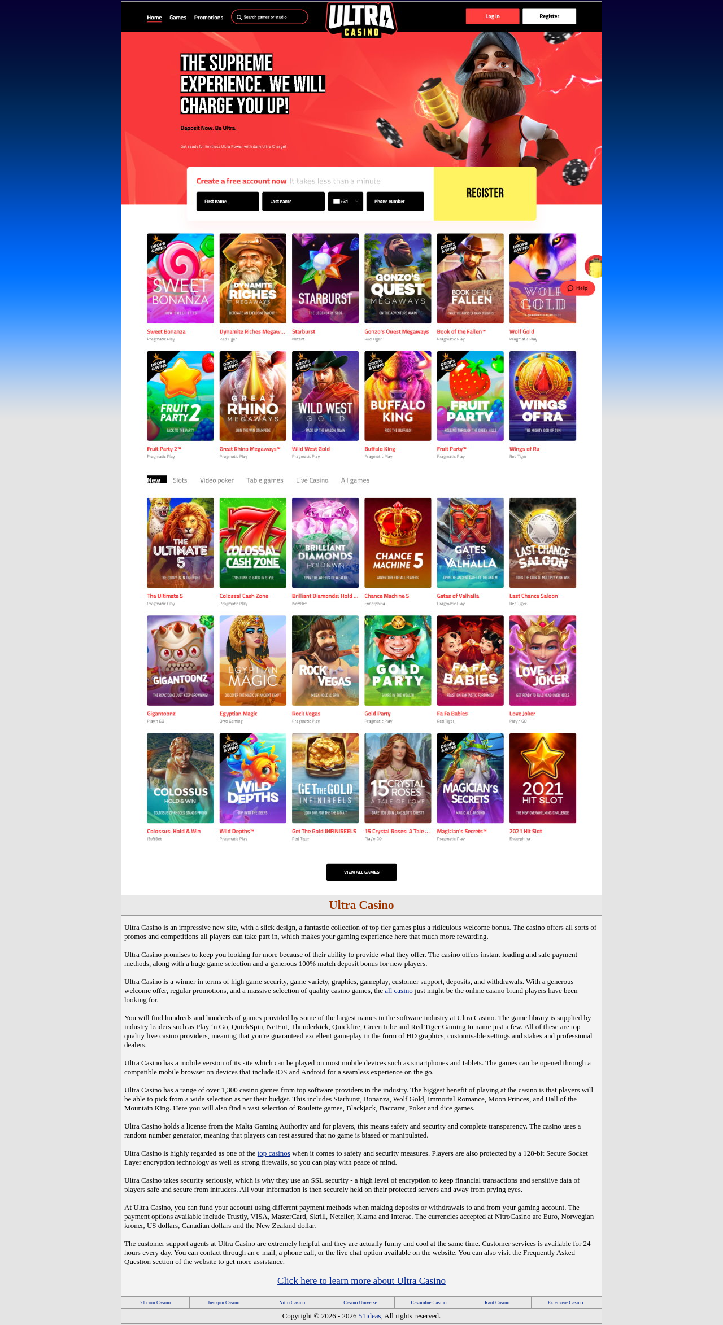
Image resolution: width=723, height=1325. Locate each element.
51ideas (370, 1315)
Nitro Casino (292, 1302)
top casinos (274, 1153)
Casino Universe (360, 1302)
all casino (398, 990)
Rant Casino (497, 1302)
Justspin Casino (223, 1302)
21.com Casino (155, 1302)
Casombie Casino (428, 1302)
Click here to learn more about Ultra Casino (361, 1280)
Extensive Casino (565, 1302)
